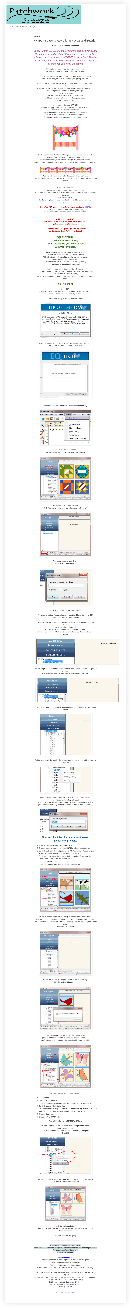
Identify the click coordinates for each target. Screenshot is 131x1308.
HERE (87, 207)
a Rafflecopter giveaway (65, 1292)
